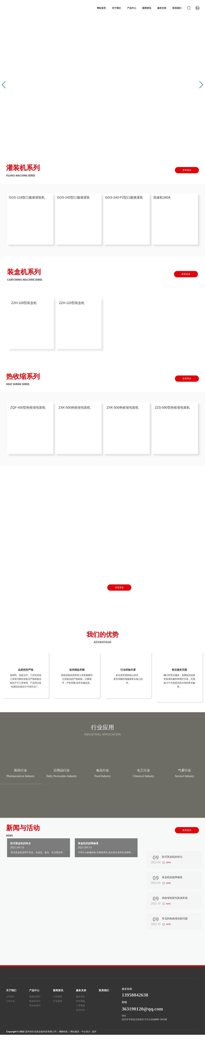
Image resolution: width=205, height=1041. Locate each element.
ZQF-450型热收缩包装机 (27, 408)
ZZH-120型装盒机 (71, 303)
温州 (94, 1037)
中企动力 (86, 1037)
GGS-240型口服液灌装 (74, 199)
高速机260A (163, 199)
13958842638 (135, 1001)
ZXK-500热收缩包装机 (74, 408)
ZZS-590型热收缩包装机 (172, 408)
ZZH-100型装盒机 (24, 303)
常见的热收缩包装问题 (174, 923)
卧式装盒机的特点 (20, 844)
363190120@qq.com (142, 1015)
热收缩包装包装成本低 (174, 901)
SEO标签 (63, 1037)
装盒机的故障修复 (88, 844)
